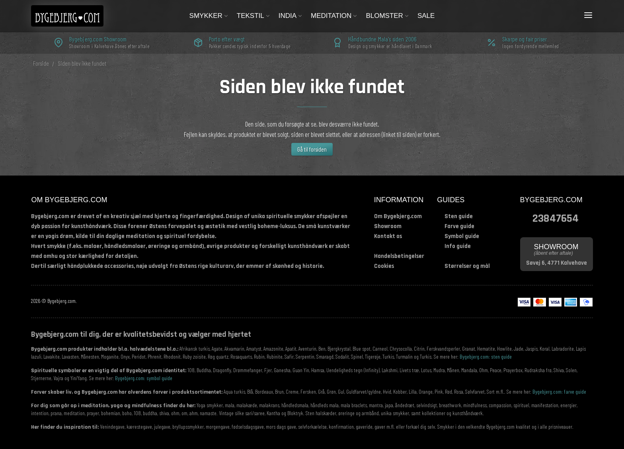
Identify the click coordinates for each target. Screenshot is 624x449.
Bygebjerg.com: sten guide (486, 356)
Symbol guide (462, 236)
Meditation (334, 16)
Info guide (458, 246)
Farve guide (459, 226)
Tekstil (254, 16)
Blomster (388, 16)
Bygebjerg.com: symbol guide (143, 378)
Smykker (209, 16)
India (291, 16)
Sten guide (459, 216)
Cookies (384, 266)
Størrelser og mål (467, 266)
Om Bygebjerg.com (398, 216)
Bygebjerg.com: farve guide (559, 391)
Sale (426, 16)
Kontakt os (388, 236)
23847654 (555, 217)
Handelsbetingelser (399, 256)
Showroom (388, 226)
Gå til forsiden (312, 149)
